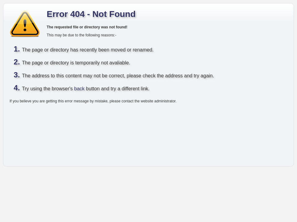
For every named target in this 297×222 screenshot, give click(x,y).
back (79, 88)
